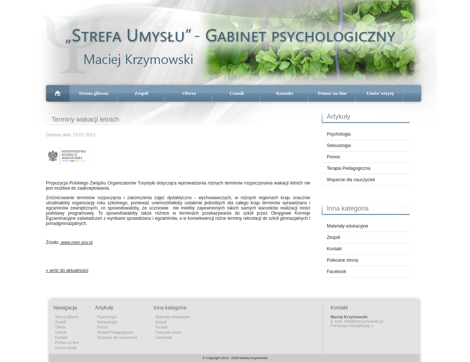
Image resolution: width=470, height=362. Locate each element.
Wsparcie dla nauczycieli (351, 179)
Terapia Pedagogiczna (348, 168)
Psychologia (339, 134)
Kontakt (284, 93)
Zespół (141, 93)
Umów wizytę (380, 93)
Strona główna (93, 93)
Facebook (336, 271)
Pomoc (333, 157)
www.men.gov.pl (76, 242)
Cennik (236, 93)
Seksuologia (339, 145)
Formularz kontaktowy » (351, 325)
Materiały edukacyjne (347, 226)
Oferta (189, 93)
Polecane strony (342, 260)
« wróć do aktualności (67, 270)
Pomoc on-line (332, 93)
